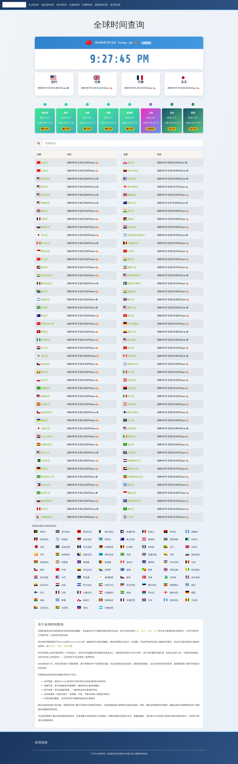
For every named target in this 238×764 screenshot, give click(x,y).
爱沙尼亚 (149, 584)
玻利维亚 (63, 554)
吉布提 (170, 577)
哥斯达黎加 (171, 571)
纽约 (42, 186)
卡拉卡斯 (130, 170)
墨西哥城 (44, 283)
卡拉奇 (43, 460)
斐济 (190, 584)
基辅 (42, 420)
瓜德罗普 (128, 600)
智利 (39, 569)
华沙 (42, 380)
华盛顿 (43, 203)
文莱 (169, 554)
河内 (128, 315)
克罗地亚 (41, 577)
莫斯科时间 (101, 4)
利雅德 (43, 388)
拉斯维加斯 (132, 275)
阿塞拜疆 (171, 539)
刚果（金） (126, 571)
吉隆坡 (43, 396)
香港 (42, 331)
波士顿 (129, 339)
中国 (61, 569)
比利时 (127, 546)
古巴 (61, 577)
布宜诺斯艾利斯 (134, 235)
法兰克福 (130, 323)
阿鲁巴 (105, 539)
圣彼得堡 (44, 501)
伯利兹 (148, 546)
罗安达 (129, 388)
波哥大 (129, 331)
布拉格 (43, 364)
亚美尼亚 (84, 539)
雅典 (128, 484)
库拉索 (83, 577)
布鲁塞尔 (130, 243)
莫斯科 (43, 227)
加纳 (39, 600)
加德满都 (44, 517)
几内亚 (191, 600)
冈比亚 (148, 592)
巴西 (42, 307)
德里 (128, 259)
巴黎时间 (87, 4)
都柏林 (129, 436)
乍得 (190, 562)
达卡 (128, 420)
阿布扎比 (130, 468)
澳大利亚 (128, 539)
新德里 (129, 291)
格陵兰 (83, 600)
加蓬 (126, 592)
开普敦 (129, 452)
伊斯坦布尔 (45, 323)
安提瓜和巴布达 (41, 540)
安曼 (128, 219)
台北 (42, 259)
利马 (42, 509)
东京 (42, 235)
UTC (128, 517)
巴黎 (42, 219)
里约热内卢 (45, 476)
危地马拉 (171, 600)
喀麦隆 (105, 562)
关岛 (147, 600)
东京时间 (115, 4)
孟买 (128, 211)
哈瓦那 (129, 178)
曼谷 (128, 299)
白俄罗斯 (106, 546)
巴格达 (129, 227)
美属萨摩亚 (128, 533)
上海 (42, 170)
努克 (128, 162)
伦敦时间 (74, 4)
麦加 (128, 509)
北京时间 (34, 4)
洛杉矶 (43, 178)
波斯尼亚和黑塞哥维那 (84, 555)
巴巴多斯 (84, 546)
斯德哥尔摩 (132, 283)
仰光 (42, 372)
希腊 (61, 600)
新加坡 (43, 251)
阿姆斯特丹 (132, 460)
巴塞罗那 (44, 444)
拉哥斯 (43, 339)
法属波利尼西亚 (106, 593)
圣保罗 (43, 493)
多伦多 (43, 243)
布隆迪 (62, 562)
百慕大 (191, 546)
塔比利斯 (130, 186)
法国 (61, 592)
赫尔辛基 (130, 412)
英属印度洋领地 (149, 555)
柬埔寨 (83, 562)
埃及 (61, 584)
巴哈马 (191, 539)
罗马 (128, 396)
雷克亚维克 (132, 501)
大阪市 (43, 428)
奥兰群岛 (63, 531)
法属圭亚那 (84, 593)
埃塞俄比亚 (171, 586)
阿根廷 (43, 299)
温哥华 (129, 356)
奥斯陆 (129, 194)
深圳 (128, 348)
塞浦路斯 (106, 577)
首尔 (42, 356)
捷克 (126, 577)
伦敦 (42, 211)
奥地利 (148, 539)
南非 (42, 291)
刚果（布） (147, 571)
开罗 (42, 348)
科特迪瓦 (192, 569)
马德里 (43, 404)
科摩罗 (105, 569)
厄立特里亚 (128, 586)
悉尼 (42, 315)
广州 (128, 251)
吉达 (128, 444)
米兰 (128, 372)
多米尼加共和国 (192, 578)
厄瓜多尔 (41, 584)
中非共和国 (171, 563)
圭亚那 (62, 607)
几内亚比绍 (41, 609)
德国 (190, 592)
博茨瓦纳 (106, 554)
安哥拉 (170, 531)
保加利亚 (192, 554)
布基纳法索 (41, 563)
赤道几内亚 (106, 586)
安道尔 (148, 531)
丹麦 (147, 577)
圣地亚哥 (44, 412)
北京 (42, 162)
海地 (82, 607)
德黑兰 (129, 267)
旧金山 (43, 452)
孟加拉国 (63, 546)
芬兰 (39, 592)
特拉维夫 (130, 364)
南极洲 (191, 531)
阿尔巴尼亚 (84, 533)
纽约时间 (62, 4)
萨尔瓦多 (84, 584)
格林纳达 (106, 600)
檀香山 (129, 307)
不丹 (39, 554)
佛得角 (148, 562)
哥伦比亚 (84, 569)
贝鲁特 (129, 404)
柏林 (42, 468)
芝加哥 (43, 194)
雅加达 (129, 493)
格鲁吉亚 (171, 592)
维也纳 (129, 380)
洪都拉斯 (106, 607)
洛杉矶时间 (47, 4)
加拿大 (127, 562)
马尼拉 (43, 484)
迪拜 (42, 267)
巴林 (39, 546)
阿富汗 (40, 531)
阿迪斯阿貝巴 (133, 476)
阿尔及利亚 (106, 533)
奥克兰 (129, 203)
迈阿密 (129, 428)
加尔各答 (44, 275)
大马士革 (44, 436)
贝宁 (169, 546)
